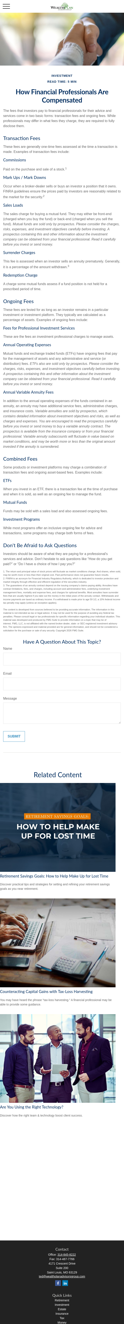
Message (10, 698)
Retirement (62, 1300)
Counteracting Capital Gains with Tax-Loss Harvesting (46, 991)
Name (7, 648)
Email (7, 673)
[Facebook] (58, 1283)
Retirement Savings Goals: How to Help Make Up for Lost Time (54, 876)
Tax (62, 1318)
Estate (62, 1309)
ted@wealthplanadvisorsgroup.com (62, 1276)
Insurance (62, 1313)
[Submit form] (14, 736)
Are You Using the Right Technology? (31, 1107)
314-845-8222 (66, 1254)
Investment (62, 1304)
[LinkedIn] (65, 1283)
